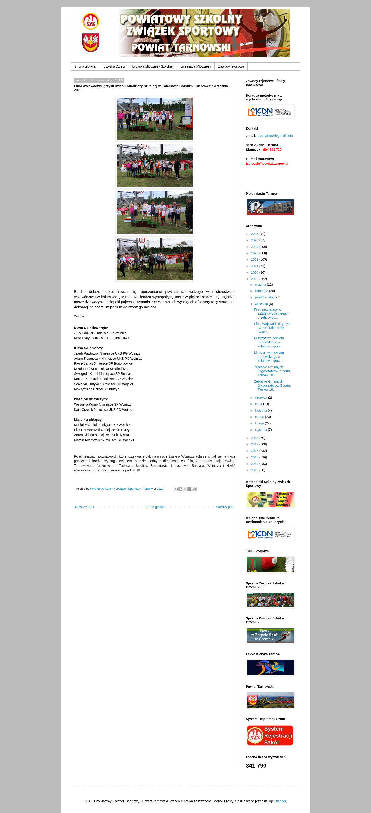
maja (259, 404)
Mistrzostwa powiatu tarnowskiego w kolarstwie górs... (269, 342)
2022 (255, 259)
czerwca (261, 397)
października (264, 297)
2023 (255, 253)
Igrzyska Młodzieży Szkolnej (152, 66)
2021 (255, 266)
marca (260, 417)
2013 (255, 470)
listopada (262, 291)
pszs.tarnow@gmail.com (275, 136)
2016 (255, 451)
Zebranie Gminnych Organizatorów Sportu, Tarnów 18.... (272, 371)
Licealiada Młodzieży (196, 66)
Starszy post (225, 507)
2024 (255, 247)
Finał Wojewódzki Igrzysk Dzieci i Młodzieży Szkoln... (272, 328)
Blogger (280, 801)
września (262, 304)
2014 (255, 464)
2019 (255, 279)
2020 (255, 272)
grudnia (261, 284)
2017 (255, 444)
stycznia (261, 430)
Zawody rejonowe (231, 66)
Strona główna (85, 66)
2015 (255, 457)
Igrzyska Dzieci (114, 66)
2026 (255, 234)
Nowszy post (84, 507)
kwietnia (261, 410)
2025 (255, 240)
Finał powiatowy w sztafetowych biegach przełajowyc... (271, 314)
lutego (260, 423)
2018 (255, 438)
